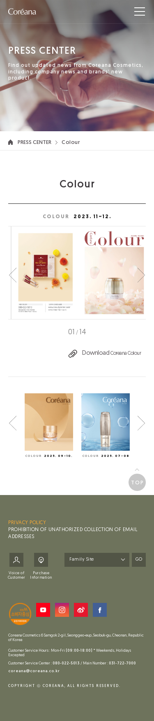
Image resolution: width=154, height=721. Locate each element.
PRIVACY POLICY (27, 522)
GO (139, 559)
